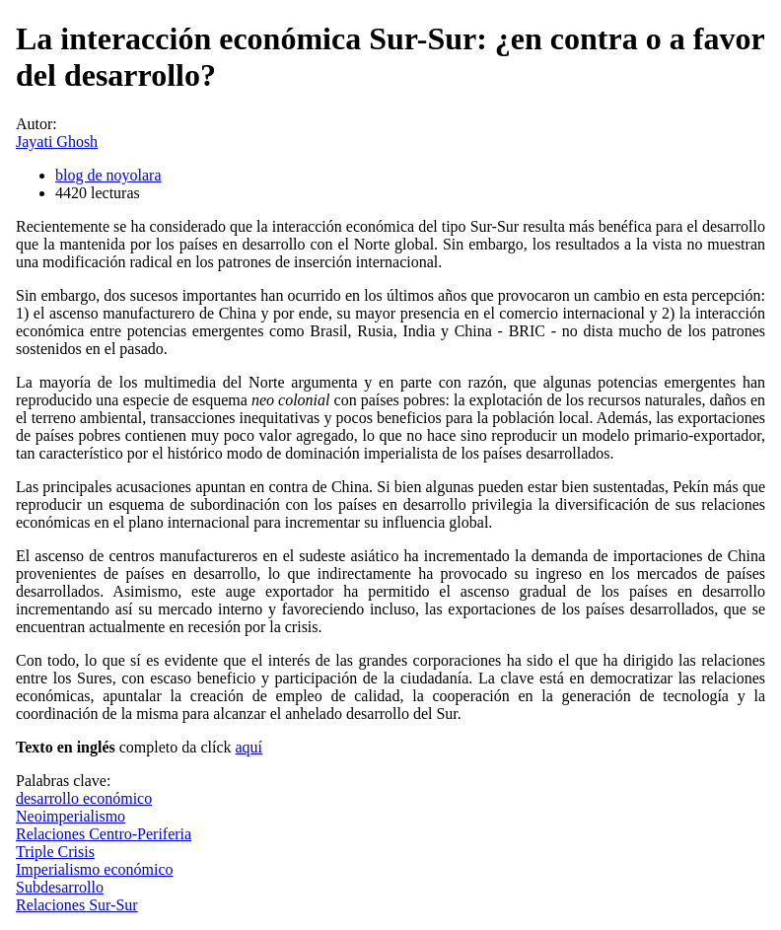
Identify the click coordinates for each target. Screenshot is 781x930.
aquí (248, 747)
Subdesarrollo (60, 887)
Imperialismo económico (95, 869)
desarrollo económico (84, 798)
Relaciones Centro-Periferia (103, 833)
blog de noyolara (108, 175)
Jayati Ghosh (57, 141)
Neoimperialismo (70, 816)
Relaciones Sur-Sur (77, 904)
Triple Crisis (55, 851)
